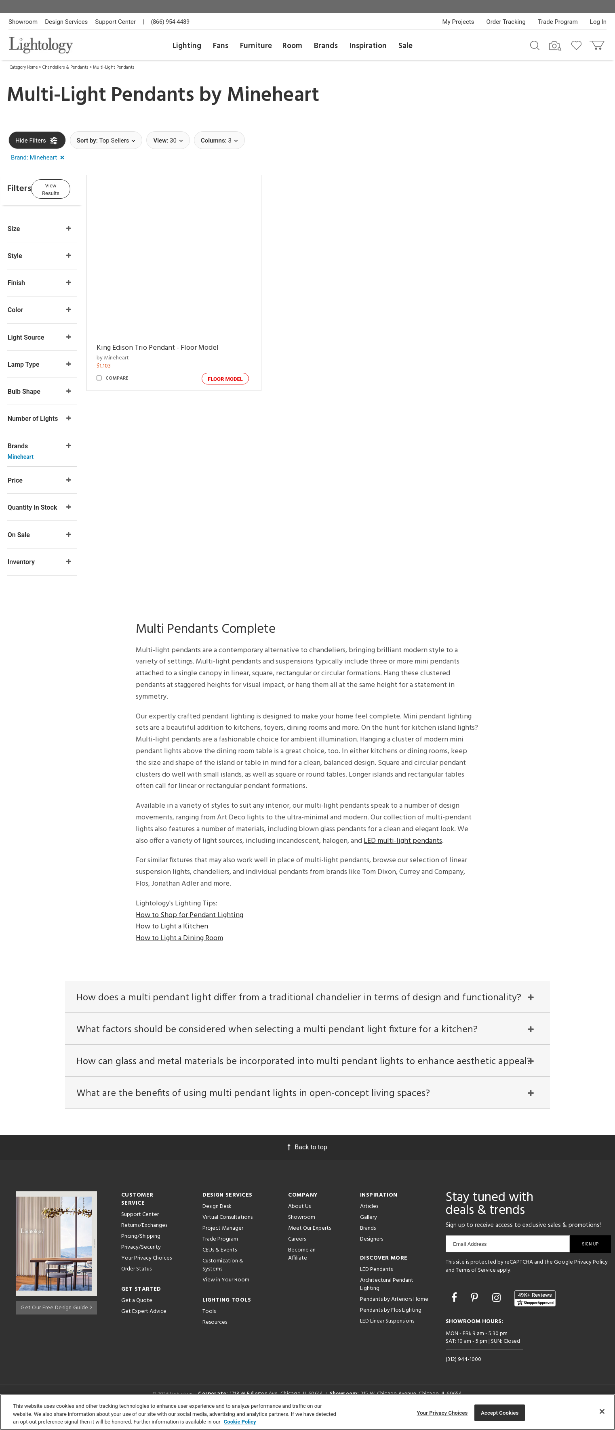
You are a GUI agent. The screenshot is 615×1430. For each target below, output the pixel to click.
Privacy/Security (141, 1257)
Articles (369, 1216)
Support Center (115, 21)
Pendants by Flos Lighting (390, 1320)
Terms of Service (476, 1279)
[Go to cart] (598, 43)
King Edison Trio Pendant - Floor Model (181, 348)
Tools (209, 1321)
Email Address (470, 1254)
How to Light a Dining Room (179, 939)
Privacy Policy (591, 1272)
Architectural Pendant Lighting (386, 1294)
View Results (75, 188)
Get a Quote (136, 1310)
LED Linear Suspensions (387, 1331)
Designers (371, 1249)
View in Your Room (225, 1289)
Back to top (307, 1157)
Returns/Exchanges (144, 1235)
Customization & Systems (222, 1274)
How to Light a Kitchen (172, 927)
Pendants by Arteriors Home (394, 1309)
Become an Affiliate (302, 1264)
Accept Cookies (499, 1412)
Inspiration (368, 46)
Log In (598, 21)
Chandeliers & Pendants (65, 67)
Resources (214, 1332)
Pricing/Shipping (140, 1246)
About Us (299, 1216)
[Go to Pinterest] (475, 1307)
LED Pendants (376, 1279)
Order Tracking (506, 21)
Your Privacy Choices (146, 1268)
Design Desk (217, 1216)
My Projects (458, 21)
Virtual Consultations (227, 1227)
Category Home (24, 67)
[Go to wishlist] (578, 45)
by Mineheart (136, 358)
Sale (405, 46)
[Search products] (534, 45)
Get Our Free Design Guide (56, 1314)
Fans (220, 46)
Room (292, 46)
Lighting (187, 46)
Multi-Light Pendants (113, 67)
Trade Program (558, 21)
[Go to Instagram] (498, 1307)
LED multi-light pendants (403, 842)
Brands (326, 46)
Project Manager (222, 1238)
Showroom (23, 21)
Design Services (66, 21)
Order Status (136, 1278)
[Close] (602, 1411)
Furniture (256, 46)
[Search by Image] (555, 46)
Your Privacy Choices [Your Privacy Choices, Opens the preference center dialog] (442, 1412)
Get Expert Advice (143, 1321)
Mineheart (273, 96)
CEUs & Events (219, 1259)
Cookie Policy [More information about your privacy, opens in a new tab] (240, 1422)
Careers (297, 1249)
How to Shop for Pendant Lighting (189, 916)
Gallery (368, 1227)
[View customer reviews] (535, 1308)
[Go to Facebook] (455, 1307)
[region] (307, 1412)
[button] (39, 158)
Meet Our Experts (309, 1238)
